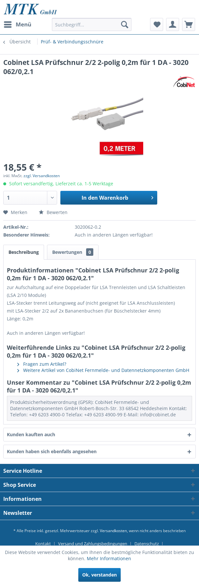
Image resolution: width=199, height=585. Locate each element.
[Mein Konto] (172, 24)
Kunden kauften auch (31, 434)
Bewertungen (72, 252)
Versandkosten (113, 530)
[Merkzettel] (156, 24)
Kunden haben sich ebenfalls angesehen (52, 451)
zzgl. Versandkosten (41, 175)
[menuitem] (17, 24)
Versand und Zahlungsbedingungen (92, 544)
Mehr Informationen (109, 558)
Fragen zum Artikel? (41, 364)
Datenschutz (146, 544)
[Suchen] (124, 24)
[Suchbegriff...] (91, 24)
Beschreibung (23, 252)
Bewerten (53, 212)
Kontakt (43, 544)
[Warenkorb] (188, 24)
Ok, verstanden (99, 575)
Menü (17, 23)
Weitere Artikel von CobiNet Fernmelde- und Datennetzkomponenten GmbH (103, 370)
